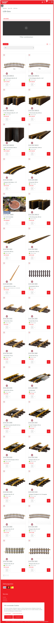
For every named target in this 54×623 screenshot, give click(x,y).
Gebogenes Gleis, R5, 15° (9, 563)
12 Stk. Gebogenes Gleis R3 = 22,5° (36, 78)
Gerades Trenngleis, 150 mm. (35, 425)
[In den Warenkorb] (23, 84)
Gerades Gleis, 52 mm (33, 321)
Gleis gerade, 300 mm (33, 182)
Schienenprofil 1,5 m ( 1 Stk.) (10, 286)
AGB (25, 621)
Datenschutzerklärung (17, 613)
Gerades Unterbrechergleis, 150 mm (11, 459)
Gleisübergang (32, 390)
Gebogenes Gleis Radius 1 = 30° (10, 182)
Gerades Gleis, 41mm (8, 321)
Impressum (8, 621)
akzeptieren (18, 617)
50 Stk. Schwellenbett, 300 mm (10, 147)
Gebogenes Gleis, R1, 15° (9, 494)
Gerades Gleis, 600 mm (8, 251)
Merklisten (5, 599)
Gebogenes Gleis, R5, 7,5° (34, 563)
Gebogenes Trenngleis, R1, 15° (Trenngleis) (38, 494)
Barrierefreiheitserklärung (33, 621)
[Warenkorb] (46, 2)
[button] (49, 2)
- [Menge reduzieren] (4, 84)
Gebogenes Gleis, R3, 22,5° (34, 529)
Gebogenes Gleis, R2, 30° (9, 529)
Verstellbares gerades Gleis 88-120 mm (12, 425)
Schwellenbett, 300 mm (34, 286)
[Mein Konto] (42, 2)
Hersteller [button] (6, 18)
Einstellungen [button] (7, 613)
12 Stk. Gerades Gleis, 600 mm (35, 113)
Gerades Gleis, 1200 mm (34, 251)
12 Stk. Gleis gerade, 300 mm (35, 217)
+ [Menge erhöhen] (9, 84)
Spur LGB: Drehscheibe (8, 217)
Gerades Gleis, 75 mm (8, 355)
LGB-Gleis (7, 11)
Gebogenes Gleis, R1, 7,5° (34, 459)
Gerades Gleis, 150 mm (8, 390)
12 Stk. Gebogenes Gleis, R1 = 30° (11, 113)
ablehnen (8, 617)
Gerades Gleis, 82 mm (33, 355)
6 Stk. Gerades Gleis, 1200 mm (35, 147)
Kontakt (4, 597)
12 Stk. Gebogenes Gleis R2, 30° (10, 78)
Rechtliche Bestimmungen (17, 621)
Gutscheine (5, 600)
